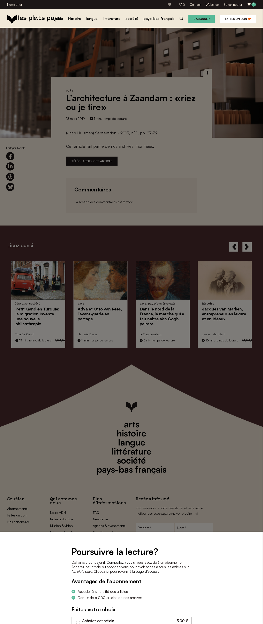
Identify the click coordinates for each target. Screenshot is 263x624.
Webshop (212, 5)
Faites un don (238, 19)
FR (169, 5)
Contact (195, 5)
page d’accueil (147, 571)
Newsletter (14, 5)
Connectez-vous (119, 562)
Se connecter (233, 5)
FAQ (182, 5)
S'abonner (202, 19)
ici (107, 571)
